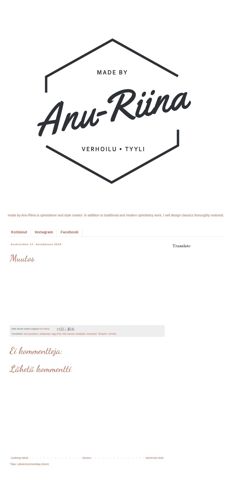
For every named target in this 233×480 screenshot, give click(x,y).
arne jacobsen (30, 334)
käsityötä (80, 334)
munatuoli (92, 334)
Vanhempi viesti (154, 457)
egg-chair (56, 334)
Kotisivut (19, 232)
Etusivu (86, 457)
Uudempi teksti (19, 457)
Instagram (44, 232)
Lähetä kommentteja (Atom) (33, 464)
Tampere (102, 334)
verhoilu (112, 334)
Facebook (69, 232)
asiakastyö (44, 334)
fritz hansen (69, 334)
